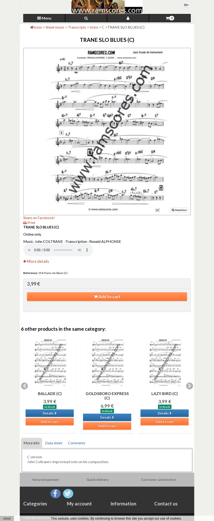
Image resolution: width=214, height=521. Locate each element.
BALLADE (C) (50, 393)
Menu (44, 18)
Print (29, 222)
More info (31, 443)
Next (189, 386)
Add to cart (107, 296)
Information (123, 503)
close (7, 518)
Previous (24, 386)
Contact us (165, 503)
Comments (76, 443)
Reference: (30, 273)
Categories (35, 503)
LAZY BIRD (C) (164, 393)
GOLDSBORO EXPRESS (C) (107, 395)
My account (79, 503)
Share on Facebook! (39, 217)
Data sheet (53, 443)
